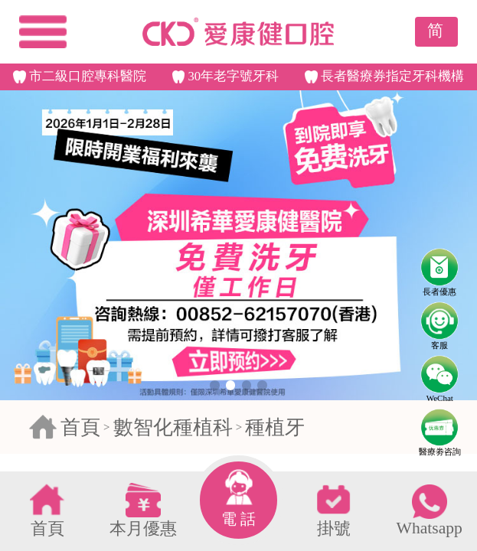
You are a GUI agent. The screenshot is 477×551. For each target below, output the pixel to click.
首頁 (80, 427)
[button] (214, 385)
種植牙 (275, 427)
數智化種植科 (173, 427)
